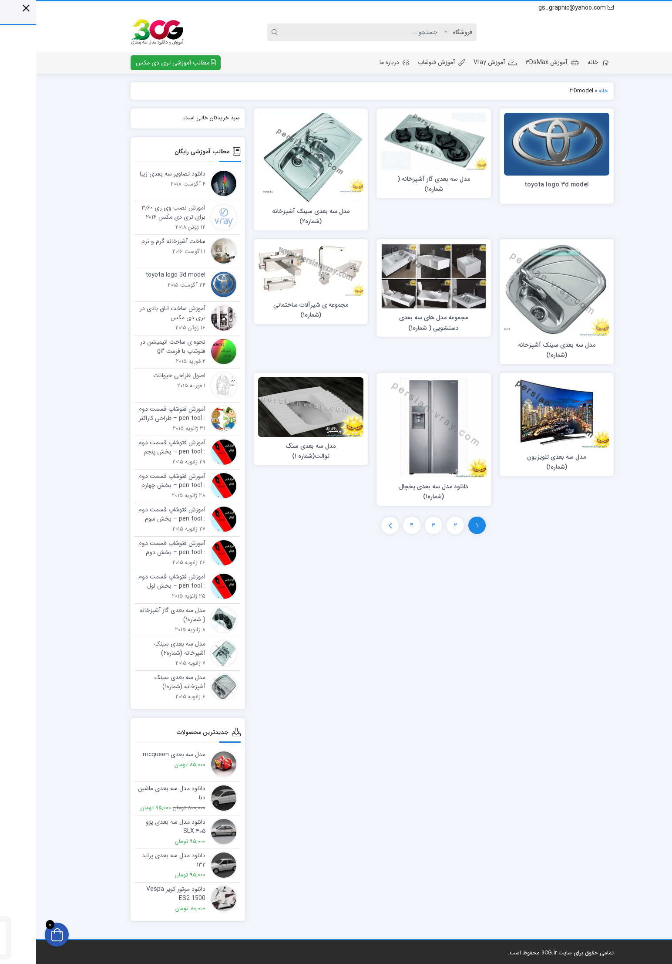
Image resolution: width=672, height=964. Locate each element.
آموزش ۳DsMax (516, 62)
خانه (562, 62)
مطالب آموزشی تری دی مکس (140, 63)
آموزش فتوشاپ (405, 62)
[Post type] (424, 32)
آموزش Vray (458, 62)
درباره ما (358, 62)
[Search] (328, 32)
